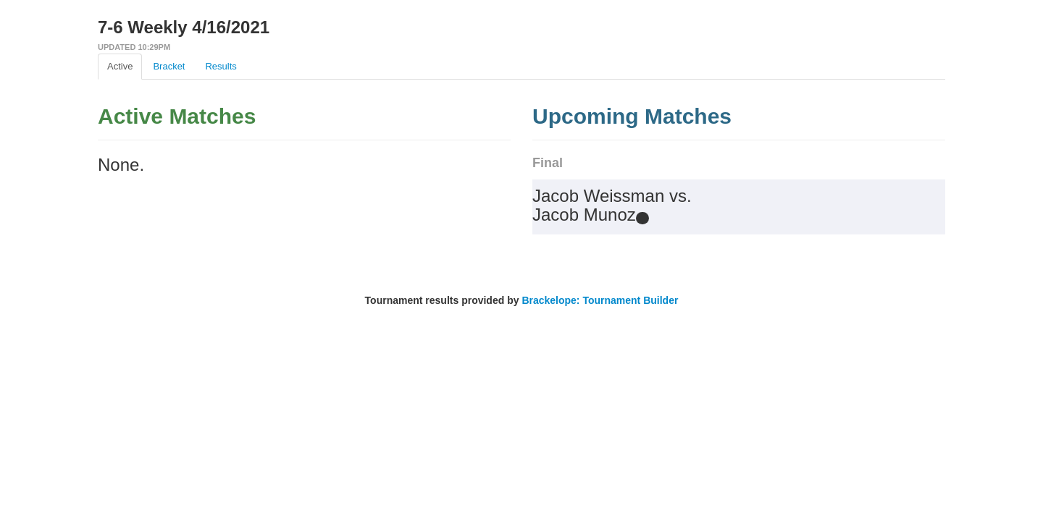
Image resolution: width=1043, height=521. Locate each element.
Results (220, 66)
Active (120, 66)
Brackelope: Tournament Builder (600, 300)
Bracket (169, 66)
